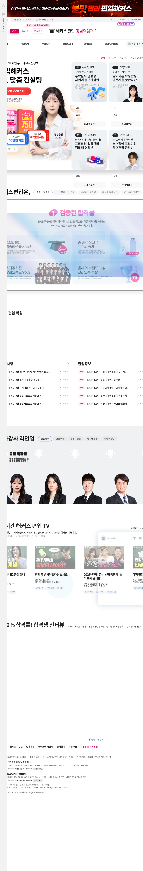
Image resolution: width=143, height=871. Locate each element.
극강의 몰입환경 (88, 192)
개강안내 (25, 43)
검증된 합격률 (43, 192)
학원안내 (4, 43)
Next (13, 149)
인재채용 (30, 654)
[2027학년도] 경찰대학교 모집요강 (103, 287)
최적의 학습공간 (109, 192)
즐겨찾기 (61, 654)
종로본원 (24, 31)
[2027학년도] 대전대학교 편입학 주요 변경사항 (108, 279)
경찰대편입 (75, 346)
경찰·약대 (123, 58)
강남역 (14, 31)
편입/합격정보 (111, 43)
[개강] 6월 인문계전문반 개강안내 (25, 311)
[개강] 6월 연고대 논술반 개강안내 (25, 287)
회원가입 (123, 19)
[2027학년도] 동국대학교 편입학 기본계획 (107, 303)
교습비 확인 (38, 676)
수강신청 (46, 43)
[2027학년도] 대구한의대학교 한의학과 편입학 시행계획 (108, 295)
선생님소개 (68, 43)
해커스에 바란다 (45, 654)
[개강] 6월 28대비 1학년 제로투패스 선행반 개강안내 (30, 279)
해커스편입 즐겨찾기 (46, 20)
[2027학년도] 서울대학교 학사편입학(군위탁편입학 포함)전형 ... (108, 311)
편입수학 (60, 346)
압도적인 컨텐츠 (131, 192)
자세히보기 (89, 124)
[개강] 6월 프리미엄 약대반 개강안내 (26, 295)
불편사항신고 (97, 647)
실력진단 (88, 43)
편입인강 (37, 31)
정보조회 (45, 693)
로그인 (112, 19)
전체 (103, 58)
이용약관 (73, 654)
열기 (3, 24)
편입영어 (45, 346)
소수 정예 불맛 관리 (65, 192)
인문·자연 (112, 58)
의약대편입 (109, 346)
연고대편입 (92, 346)
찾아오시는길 (16, 654)
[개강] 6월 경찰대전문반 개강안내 (25, 303)
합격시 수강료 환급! (38, 25)
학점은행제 (17, 20)
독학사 (28, 20)
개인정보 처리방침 (89, 654)
